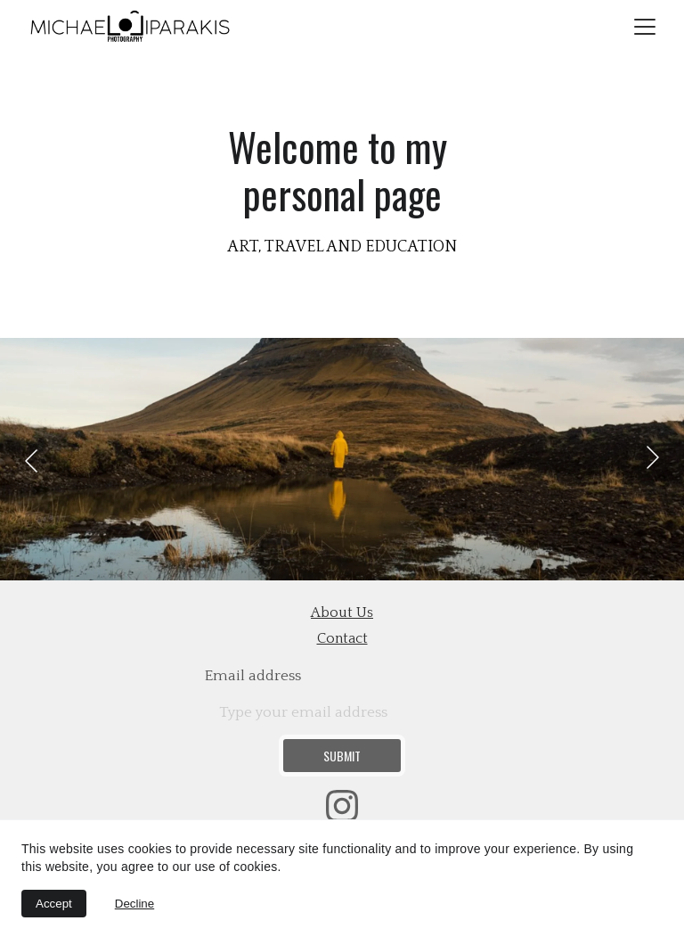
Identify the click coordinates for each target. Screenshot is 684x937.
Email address (253, 676)
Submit (342, 755)
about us (342, 612)
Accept (54, 903)
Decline (134, 903)
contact (342, 638)
